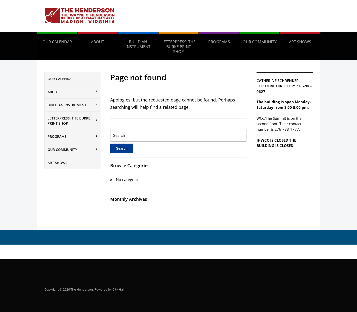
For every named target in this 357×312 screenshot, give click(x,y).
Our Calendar (57, 42)
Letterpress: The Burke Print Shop (178, 46)
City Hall (118, 289)
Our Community (260, 42)
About (97, 42)
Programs (219, 42)
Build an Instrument (138, 44)
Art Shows (300, 42)
